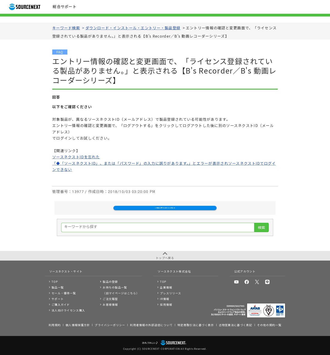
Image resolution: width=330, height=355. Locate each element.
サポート (58, 299)
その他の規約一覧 (269, 325)
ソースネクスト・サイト (65, 271)
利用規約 (55, 325)
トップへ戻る (165, 258)
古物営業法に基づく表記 (235, 325)
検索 (261, 236)
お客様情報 (110, 304)
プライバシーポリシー (110, 325)
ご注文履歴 (110, 299)
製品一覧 (58, 287)
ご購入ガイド (61, 304)
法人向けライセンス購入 (68, 310)
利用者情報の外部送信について (151, 325)
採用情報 (166, 304)
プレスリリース (170, 293)
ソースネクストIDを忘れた (76, 157)
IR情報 (164, 299)
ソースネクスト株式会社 (174, 271)
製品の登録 (110, 281)
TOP (55, 281)
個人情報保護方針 (78, 325)
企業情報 (166, 287)
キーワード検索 (66, 28)
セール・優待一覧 (64, 293)
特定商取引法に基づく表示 (195, 325)
